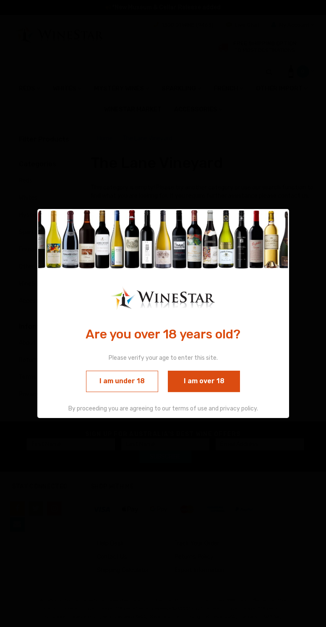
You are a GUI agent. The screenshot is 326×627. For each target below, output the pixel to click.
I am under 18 (122, 381)
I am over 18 (204, 381)
